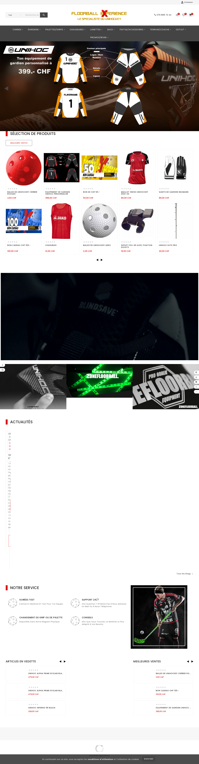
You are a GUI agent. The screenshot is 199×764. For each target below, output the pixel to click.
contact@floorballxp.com (21, 736)
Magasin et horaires (95, 735)
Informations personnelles (67, 724)
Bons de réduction (63, 741)
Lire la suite (18, 499)
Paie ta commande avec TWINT (88, 500)
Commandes (60, 729)
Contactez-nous (93, 740)
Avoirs (57, 733)
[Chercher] (32, 15)
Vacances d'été (17, 480)
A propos (89, 731)
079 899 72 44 (15, 740)
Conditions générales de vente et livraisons (97, 726)
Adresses (58, 737)
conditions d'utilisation (100, 759)
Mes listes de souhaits (65, 745)
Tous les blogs (185, 523)
